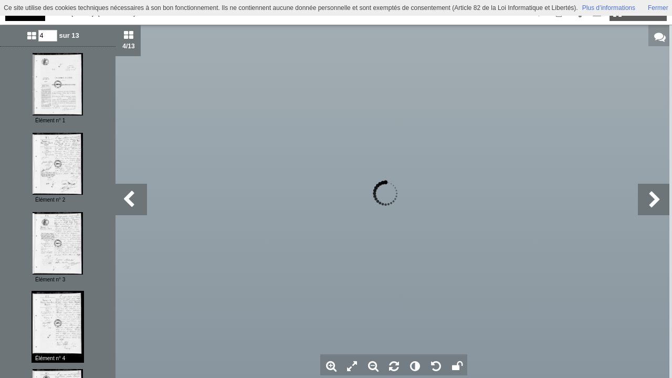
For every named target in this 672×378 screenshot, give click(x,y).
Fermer (658, 8)
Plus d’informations (608, 8)
